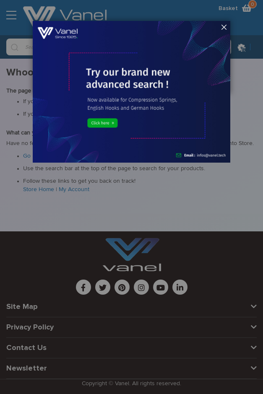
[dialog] (131, 197)
